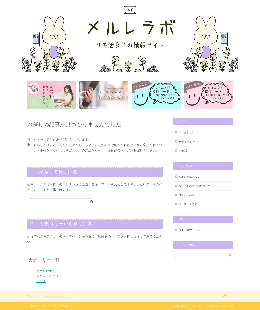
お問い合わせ (186, 195)
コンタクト (83, 306)
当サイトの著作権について (194, 186)
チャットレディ (47, 276)
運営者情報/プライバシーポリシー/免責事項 (51, 306)
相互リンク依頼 (187, 204)
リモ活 (41, 281)
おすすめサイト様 (189, 230)
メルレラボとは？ (189, 176)
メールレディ (46, 270)
